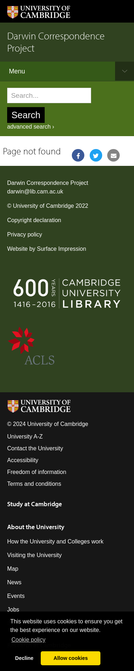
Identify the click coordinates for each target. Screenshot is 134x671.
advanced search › (30, 127)
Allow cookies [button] (71, 658)
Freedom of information (36, 472)
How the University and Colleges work (55, 541)
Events (16, 596)
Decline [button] (24, 658)
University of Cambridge (43, 206)
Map (12, 569)
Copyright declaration (34, 220)
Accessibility (22, 460)
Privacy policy (24, 234)
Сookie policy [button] (28, 640)
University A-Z (25, 436)
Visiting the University (34, 555)
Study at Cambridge (34, 504)
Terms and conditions (34, 484)
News (14, 582)
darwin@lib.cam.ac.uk (35, 191)
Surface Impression (61, 249)
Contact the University (35, 448)
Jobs (13, 610)
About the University (35, 527)
